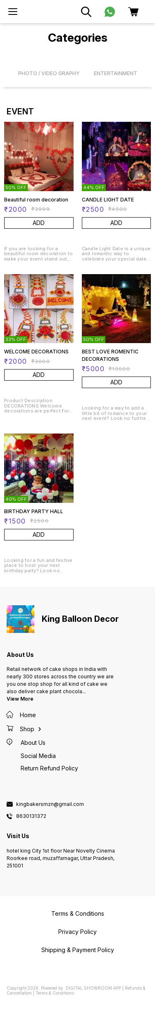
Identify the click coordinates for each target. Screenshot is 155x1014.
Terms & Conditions (55, 992)
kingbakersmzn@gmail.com (50, 804)
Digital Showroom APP (93, 988)
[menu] (12, 11)
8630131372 (31, 816)
